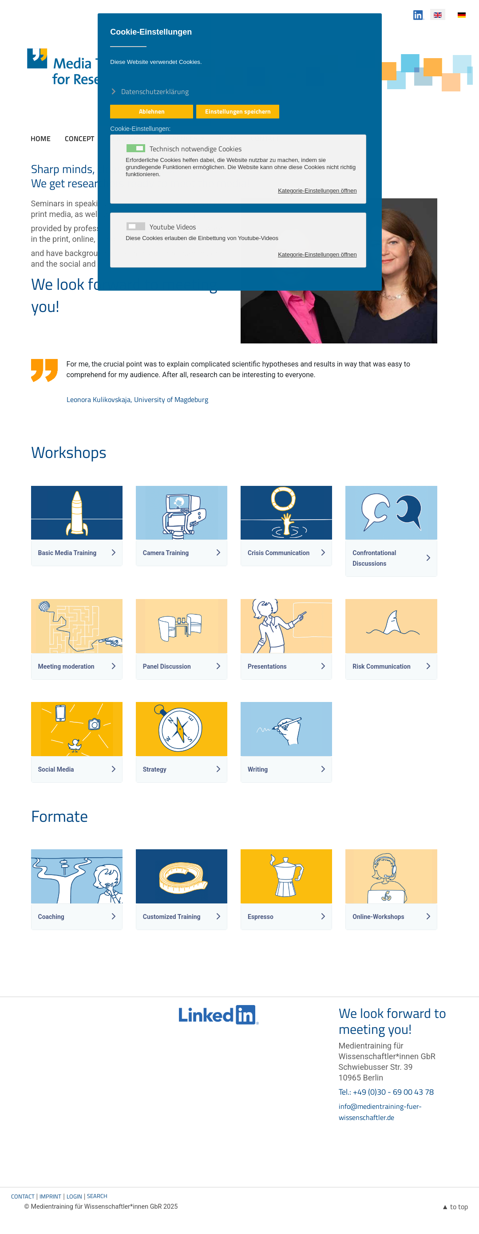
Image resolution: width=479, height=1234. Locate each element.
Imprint (50, 1196)
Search (97, 1195)
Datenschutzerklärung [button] (155, 91)
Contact (23, 1196)
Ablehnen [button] (152, 111)
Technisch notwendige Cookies (195, 148)
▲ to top (455, 1206)
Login (74, 1196)
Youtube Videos (173, 226)
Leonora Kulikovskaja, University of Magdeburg (137, 399)
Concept (79, 138)
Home (41, 138)
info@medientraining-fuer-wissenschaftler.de (380, 1112)
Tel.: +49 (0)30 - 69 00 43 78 (386, 1092)
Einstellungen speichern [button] (238, 111)
